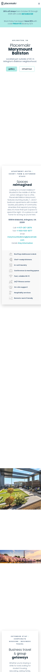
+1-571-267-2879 (24, 227)
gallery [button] (11, 69)
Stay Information (25, 243)
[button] (37, 4)
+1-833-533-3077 (24, 230)
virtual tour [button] (27, 69)
